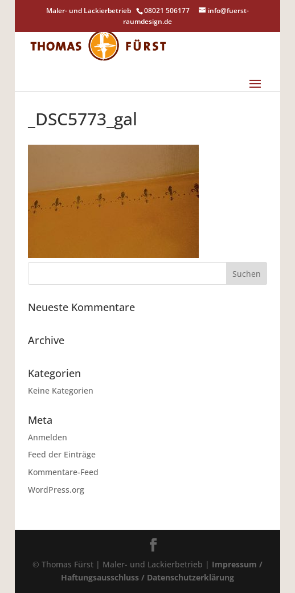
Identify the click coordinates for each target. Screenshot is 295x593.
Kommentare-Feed (63, 472)
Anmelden (47, 437)
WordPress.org (56, 489)
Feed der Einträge (62, 454)
